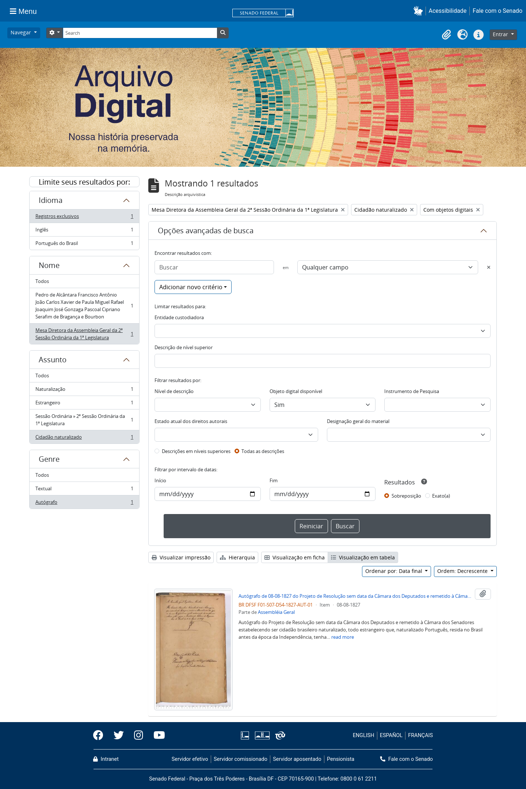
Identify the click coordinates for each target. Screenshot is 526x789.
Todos (42, 281)
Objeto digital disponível (296, 391)
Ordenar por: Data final (394, 570)
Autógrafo (84, 503)
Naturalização (84, 390)
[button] (419, 11)
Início (160, 480)
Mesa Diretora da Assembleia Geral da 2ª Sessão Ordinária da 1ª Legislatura (84, 334)
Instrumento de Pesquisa (411, 391)
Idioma (50, 200)
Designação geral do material (358, 421)
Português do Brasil (84, 244)
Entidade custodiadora (179, 317)
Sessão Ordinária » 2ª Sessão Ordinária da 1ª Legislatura (84, 420)
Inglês (84, 231)
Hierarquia (237, 557)
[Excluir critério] (489, 267)
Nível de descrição (174, 391)
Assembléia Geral (276, 612)
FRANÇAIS (420, 735)
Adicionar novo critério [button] (190, 287)
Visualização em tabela (363, 557)
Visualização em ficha (294, 557)
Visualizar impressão (181, 557)
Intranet (106, 759)
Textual (84, 490)
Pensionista (340, 759)
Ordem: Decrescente (463, 570)
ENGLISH (363, 735)
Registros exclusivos (84, 217)
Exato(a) (441, 495)
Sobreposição (406, 495)
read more (342, 637)
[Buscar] (214, 267)
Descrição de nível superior (184, 347)
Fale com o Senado (497, 10)
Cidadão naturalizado (84, 438)
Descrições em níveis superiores (196, 451)
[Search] (140, 32)
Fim (274, 480)
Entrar (501, 34)
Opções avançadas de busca (206, 230)
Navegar (22, 32)
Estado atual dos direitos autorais (191, 421)
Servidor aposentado (297, 759)
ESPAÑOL (391, 735)
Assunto (52, 360)
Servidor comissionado (240, 759)
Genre (49, 459)
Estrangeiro (84, 404)
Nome (49, 265)
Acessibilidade (448, 10)
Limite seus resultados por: (84, 182)
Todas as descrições (262, 451)
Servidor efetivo (190, 759)
